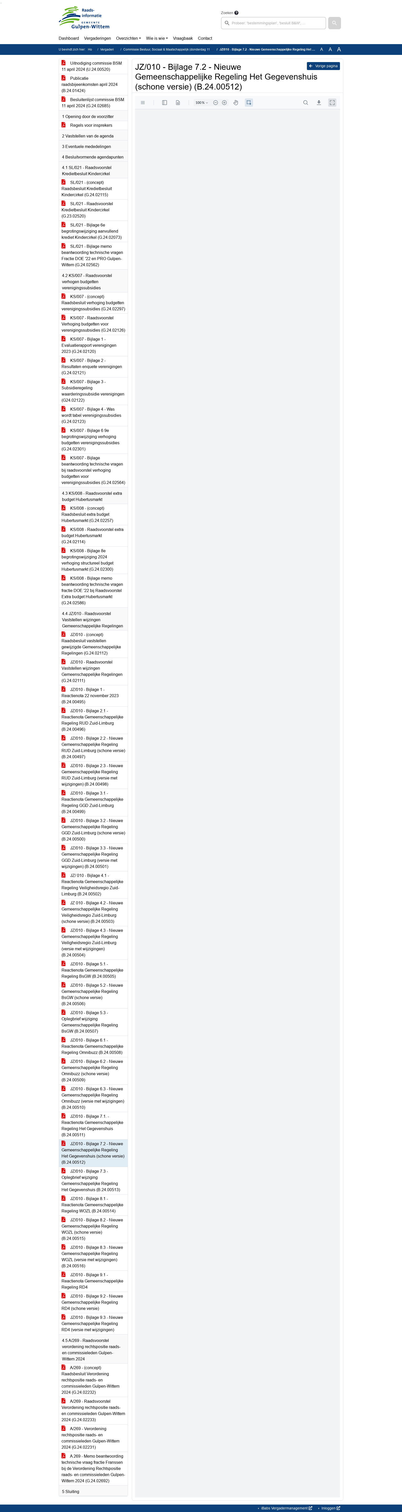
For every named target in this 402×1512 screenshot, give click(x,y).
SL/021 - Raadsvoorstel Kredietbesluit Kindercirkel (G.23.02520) (87, 210)
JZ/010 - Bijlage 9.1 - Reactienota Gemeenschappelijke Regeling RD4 (92, 1281)
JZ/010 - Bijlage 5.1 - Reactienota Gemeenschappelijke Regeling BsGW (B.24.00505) (92, 970)
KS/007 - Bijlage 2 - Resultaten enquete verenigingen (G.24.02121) (92, 366)
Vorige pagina (323, 66)
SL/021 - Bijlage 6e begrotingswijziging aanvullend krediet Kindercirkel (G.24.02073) (92, 231)
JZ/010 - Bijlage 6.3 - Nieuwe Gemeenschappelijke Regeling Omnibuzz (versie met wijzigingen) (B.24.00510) (93, 1098)
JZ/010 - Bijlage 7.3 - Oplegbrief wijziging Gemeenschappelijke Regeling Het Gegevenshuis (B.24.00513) (91, 1180)
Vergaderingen (97, 38)
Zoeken (227, 13)
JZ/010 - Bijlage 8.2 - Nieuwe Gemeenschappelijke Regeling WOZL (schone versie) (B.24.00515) (92, 1229)
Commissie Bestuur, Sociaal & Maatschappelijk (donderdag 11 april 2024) (174, 49)
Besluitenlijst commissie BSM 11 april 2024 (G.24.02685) (93, 102)
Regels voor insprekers (87, 125)
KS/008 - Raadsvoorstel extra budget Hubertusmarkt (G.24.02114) (93, 535)
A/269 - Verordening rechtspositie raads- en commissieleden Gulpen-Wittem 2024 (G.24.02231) (90, 1438)
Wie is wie (155, 38)
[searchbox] (273, 23)
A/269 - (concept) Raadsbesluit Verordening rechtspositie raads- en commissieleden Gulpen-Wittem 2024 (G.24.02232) (90, 1380)
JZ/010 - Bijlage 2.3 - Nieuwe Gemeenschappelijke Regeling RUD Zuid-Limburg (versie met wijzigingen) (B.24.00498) (92, 775)
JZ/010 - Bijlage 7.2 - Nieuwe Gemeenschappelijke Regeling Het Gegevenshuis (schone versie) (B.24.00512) (93, 1153)
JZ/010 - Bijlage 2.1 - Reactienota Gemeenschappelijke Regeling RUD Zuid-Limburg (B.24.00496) (92, 720)
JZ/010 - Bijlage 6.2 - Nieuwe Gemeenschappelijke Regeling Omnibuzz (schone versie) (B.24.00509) (92, 1070)
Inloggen (330, 1508)
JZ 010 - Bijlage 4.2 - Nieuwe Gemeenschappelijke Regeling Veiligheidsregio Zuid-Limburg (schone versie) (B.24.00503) (92, 912)
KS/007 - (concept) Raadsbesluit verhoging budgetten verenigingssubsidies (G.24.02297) (93, 302)
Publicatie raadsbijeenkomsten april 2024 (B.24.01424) (90, 84)
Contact (205, 38)
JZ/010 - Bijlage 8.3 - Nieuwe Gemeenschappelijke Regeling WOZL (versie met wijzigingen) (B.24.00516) (92, 1256)
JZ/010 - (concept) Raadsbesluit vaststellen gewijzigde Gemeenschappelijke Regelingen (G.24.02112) (91, 644)
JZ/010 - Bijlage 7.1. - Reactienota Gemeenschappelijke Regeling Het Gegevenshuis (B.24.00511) (92, 1125)
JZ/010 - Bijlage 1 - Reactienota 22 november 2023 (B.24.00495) (90, 695)
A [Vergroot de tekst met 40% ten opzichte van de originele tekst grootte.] (339, 49)
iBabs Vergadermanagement (286, 1508)
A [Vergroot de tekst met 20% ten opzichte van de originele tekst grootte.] (330, 49)
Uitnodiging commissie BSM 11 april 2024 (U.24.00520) (92, 66)
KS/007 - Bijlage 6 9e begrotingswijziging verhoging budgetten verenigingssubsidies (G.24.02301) (90, 439)
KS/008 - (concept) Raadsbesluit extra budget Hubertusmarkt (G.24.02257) (87, 514)
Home (92, 49)
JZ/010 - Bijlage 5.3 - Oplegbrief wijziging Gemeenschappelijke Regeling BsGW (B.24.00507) (90, 1022)
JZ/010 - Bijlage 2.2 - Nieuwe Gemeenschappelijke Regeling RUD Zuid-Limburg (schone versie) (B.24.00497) (93, 747)
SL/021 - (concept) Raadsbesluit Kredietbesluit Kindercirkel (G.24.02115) (87, 188)
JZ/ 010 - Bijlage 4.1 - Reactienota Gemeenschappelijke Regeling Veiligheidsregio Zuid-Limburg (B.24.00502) (92, 884)
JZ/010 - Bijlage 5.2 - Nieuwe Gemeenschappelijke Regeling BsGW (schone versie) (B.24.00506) (92, 994)
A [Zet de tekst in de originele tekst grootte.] (321, 49)
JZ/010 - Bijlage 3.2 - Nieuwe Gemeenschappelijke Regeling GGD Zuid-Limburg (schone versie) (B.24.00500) (93, 829)
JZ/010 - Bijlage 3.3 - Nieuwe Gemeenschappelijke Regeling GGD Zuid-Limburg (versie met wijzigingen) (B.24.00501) (92, 857)
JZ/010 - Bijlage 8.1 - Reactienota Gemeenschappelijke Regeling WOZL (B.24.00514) (92, 1205)
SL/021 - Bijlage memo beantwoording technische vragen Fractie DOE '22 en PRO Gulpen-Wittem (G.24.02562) (92, 255)
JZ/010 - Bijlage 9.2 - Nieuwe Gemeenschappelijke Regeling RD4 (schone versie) (92, 1302)
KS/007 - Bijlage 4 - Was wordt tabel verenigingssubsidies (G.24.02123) (91, 415)
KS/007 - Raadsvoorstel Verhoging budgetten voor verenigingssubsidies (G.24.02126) (93, 324)
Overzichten (127, 38)
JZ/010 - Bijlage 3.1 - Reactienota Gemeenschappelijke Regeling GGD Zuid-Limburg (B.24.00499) (92, 802)
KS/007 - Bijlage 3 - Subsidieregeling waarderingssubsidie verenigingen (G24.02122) (93, 391)
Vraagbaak (183, 38)
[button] (334, 23)
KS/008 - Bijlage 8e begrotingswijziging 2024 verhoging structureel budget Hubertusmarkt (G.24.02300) (87, 560)
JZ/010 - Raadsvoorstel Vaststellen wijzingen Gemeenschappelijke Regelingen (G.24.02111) (92, 671)
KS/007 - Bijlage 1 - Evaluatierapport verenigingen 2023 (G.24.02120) (89, 345)
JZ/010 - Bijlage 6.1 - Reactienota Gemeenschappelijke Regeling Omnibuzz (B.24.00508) (92, 1046)
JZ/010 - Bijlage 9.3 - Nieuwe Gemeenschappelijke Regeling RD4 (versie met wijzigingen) (92, 1323)
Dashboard (69, 38)
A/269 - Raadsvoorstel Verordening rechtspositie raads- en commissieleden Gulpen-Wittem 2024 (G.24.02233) (93, 1410)
